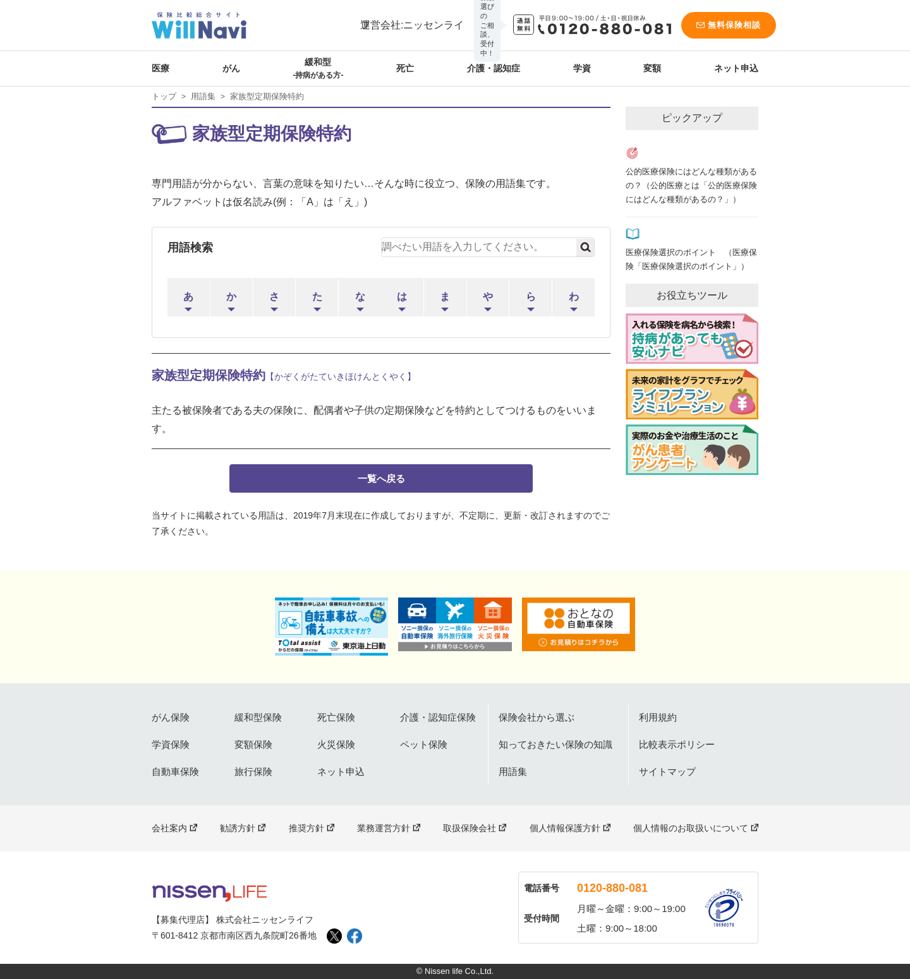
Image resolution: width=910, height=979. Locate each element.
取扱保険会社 (469, 828)
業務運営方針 (383, 828)
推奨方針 (306, 828)
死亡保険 (336, 717)
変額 (652, 68)
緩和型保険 (258, 717)
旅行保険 (253, 771)
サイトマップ (667, 771)
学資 (582, 68)
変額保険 (253, 744)
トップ (164, 96)
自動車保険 (175, 771)
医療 (160, 68)
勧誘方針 (237, 828)
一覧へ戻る (381, 478)
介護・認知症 (493, 68)
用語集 (203, 96)
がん (231, 68)
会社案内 (169, 828)
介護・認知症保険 (438, 717)
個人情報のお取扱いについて (690, 828)
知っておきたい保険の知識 (555, 744)
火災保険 (336, 744)
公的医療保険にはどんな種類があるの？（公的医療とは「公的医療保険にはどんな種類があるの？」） (691, 186)
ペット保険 (423, 744)
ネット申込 (736, 68)
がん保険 (171, 717)
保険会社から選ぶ (536, 717)
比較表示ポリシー (677, 744)
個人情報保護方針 (565, 828)
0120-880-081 (612, 888)
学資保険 (171, 744)
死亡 (405, 68)
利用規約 (658, 717)
